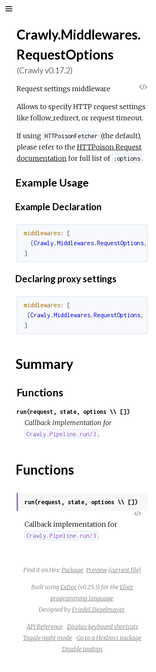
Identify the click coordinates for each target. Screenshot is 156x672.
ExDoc (68, 587)
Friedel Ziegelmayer (98, 609)
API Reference (44, 626)
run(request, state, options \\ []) (73, 411)
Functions (40, 392)
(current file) (124, 570)
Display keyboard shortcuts (102, 626)
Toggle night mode (47, 638)
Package (72, 570)
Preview (96, 570)
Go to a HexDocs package (109, 638)
